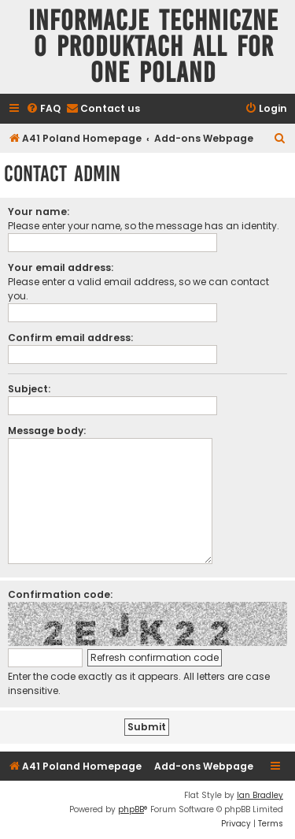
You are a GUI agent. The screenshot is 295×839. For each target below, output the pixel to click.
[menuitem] (43, 109)
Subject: (29, 388)
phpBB (131, 809)
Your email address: (60, 267)
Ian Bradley (260, 795)
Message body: (47, 430)
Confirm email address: (70, 337)
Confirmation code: (60, 594)
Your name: (38, 211)
